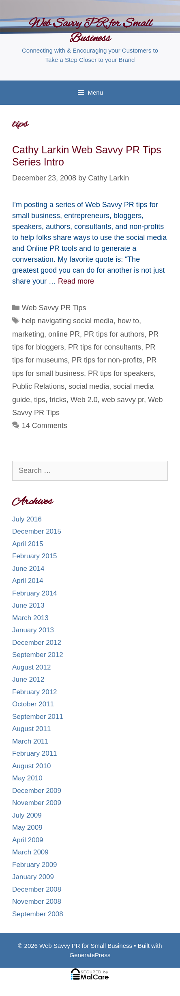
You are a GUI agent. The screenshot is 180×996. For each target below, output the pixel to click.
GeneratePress (90, 954)
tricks (57, 400)
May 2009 (27, 827)
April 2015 (27, 544)
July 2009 (27, 815)
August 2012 (31, 667)
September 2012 (37, 655)
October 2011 (33, 704)
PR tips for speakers (121, 373)
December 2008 (36, 889)
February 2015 (34, 556)
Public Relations (38, 386)
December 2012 (36, 642)
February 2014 (34, 593)
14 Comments (44, 426)
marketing (28, 334)
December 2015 (36, 531)
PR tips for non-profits (107, 360)
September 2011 (37, 717)
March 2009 (30, 852)
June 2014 (28, 568)
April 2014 (27, 581)
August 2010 (31, 766)
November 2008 (36, 901)
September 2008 (37, 914)
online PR (64, 334)
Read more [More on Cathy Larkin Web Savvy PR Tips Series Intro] (76, 281)
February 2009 (34, 865)
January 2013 (33, 630)
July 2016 (27, 519)
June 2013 (28, 605)
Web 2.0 (84, 400)
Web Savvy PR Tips (54, 308)
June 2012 (28, 679)
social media (89, 386)
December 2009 (36, 791)
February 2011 (34, 753)
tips (39, 400)
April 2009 (27, 840)
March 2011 (30, 741)
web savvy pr (123, 400)
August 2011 (31, 729)
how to (128, 321)
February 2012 (34, 692)
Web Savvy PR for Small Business (90, 31)
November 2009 (36, 803)
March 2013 (30, 618)
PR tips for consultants (104, 347)
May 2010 (27, 778)
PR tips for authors (114, 334)
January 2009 (33, 877)
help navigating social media (68, 321)
